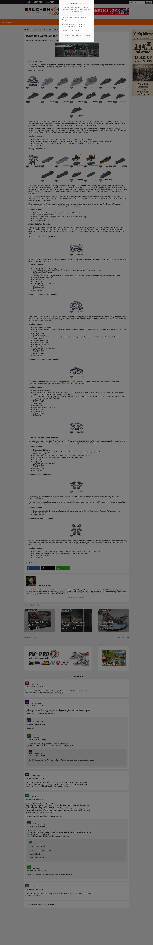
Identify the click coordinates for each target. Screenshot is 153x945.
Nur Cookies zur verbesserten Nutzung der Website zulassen (73, 25)
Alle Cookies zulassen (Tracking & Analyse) (75, 19)
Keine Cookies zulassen (71, 30)
